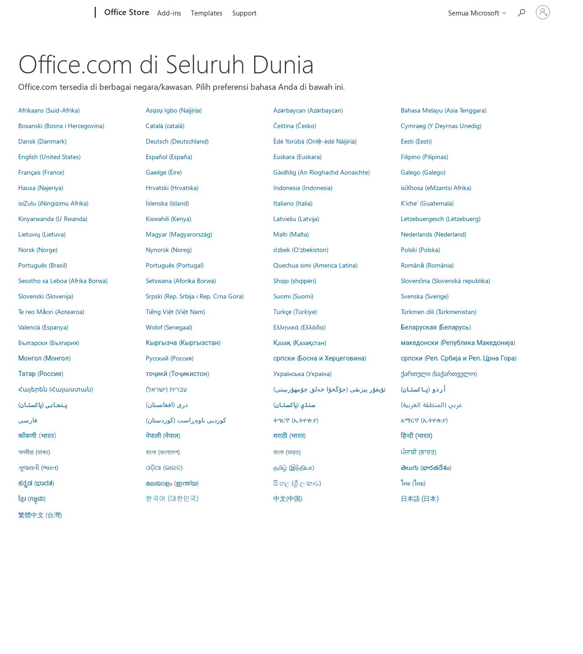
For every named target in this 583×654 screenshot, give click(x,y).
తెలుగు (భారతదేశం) (426, 467)
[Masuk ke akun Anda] (543, 12)
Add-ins (169, 12)
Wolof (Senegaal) (169, 326)
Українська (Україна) (302, 373)
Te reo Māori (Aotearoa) (51, 311)
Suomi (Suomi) (293, 295)
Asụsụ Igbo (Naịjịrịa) (174, 109)
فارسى (27, 419)
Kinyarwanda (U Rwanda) (52, 218)
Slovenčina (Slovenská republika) (445, 280)
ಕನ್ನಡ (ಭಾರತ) (36, 482)
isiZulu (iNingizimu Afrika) (53, 202)
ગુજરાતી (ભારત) (38, 467)
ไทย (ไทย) (413, 482)
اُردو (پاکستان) (423, 388)
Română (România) (427, 264)
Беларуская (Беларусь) (436, 326)
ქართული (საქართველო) (439, 373)
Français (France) (41, 171)
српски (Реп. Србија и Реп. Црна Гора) (459, 357)
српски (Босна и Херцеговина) (319, 357)
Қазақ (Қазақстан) (299, 342)
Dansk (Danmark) (42, 140)
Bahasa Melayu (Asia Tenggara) (443, 109)
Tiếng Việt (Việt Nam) (175, 311)
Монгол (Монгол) (44, 357)
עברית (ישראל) (166, 388)
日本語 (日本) (420, 499)
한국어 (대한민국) (172, 498)
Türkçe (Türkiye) (295, 311)
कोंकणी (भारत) (37, 435)
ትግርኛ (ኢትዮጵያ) (295, 419)
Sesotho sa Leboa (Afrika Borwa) (62, 280)
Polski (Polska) (420, 249)
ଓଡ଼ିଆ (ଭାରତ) (164, 467)
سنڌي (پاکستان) (294, 404)
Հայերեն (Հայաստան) (55, 388)
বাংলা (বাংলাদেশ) (163, 451)
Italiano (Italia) (292, 202)
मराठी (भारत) (289, 435)
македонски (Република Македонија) (458, 342)
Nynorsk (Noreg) (169, 249)
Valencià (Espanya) (43, 326)
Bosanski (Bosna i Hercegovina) (61, 125)
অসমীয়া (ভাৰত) (34, 451)
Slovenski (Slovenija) (45, 295)
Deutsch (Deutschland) (177, 140)
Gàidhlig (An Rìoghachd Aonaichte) (321, 171)
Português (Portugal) (175, 264)
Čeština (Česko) (294, 125)
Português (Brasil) (42, 264)
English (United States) (49, 156)
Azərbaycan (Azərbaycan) (308, 109)
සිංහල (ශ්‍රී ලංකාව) (297, 482)
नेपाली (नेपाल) (163, 435)
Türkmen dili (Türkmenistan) (438, 311)
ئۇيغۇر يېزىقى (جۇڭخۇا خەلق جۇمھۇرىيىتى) (329, 388)
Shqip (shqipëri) (294, 280)
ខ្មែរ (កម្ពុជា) (32, 498)
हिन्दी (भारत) (417, 436)
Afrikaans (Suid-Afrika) (49, 109)
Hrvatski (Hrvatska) (172, 187)
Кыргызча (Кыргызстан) (183, 342)
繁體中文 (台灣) (40, 514)
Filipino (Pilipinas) (424, 156)
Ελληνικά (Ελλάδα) (299, 326)
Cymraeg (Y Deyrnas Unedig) (441, 125)
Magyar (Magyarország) (179, 233)
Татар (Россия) (40, 373)
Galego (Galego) (423, 171)
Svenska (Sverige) (425, 295)
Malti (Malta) (291, 233)
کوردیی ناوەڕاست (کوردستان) (186, 419)
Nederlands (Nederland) (433, 233)
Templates (206, 12)
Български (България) (48, 342)
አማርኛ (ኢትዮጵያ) (424, 419)
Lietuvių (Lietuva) (42, 233)
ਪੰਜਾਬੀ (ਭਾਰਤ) (418, 451)
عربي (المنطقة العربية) (431, 404)
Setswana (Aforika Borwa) (181, 280)
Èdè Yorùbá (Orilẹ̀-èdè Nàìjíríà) (315, 140)
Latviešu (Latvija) (296, 218)
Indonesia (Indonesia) (302, 187)
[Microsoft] (60, 12)
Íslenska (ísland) (167, 202)
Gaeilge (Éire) (164, 171)
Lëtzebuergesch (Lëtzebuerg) (441, 218)
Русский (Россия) (170, 357)
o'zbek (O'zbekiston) (300, 249)
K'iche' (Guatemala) (427, 202)
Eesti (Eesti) (416, 140)
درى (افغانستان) (167, 404)
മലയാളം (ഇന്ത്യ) (172, 482)
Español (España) (169, 156)
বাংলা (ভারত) (287, 451)
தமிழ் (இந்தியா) (293, 467)
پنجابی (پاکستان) (42, 404)
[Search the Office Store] (521, 11)
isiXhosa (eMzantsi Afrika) (436, 187)
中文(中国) (287, 498)
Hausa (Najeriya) (40, 187)
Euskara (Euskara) (297, 156)
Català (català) (165, 125)
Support (244, 12)
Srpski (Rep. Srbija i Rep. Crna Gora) (195, 295)
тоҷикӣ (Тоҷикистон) (177, 373)
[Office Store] (126, 12)
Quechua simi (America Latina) (315, 264)
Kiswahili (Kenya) (168, 218)
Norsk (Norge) (37, 249)
